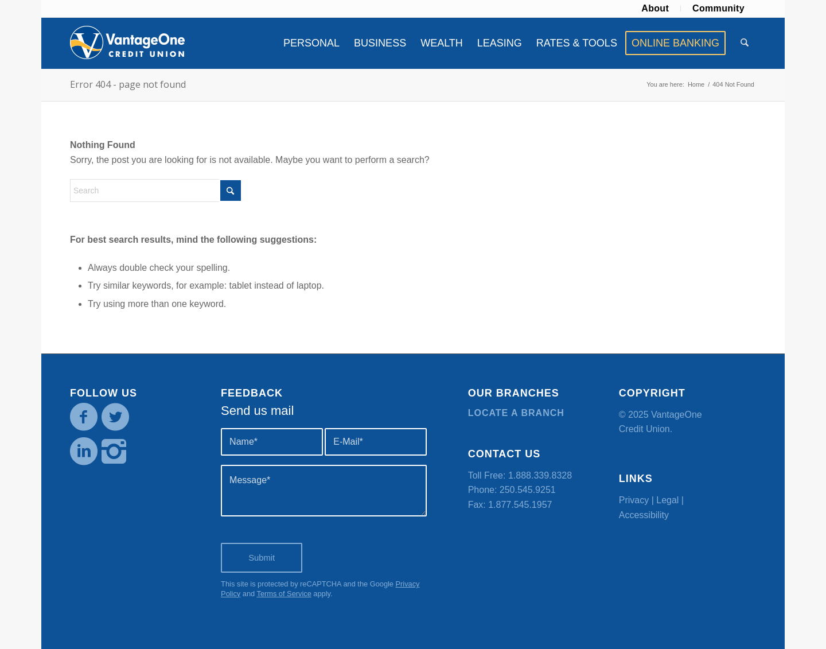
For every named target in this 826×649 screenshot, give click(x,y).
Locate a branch (516, 413)
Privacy (634, 500)
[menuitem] (655, 8)
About (655, 8)
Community (718, 8)
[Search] (744, 43)
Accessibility (644, 515)
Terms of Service (283, 593)
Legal (667, 500)
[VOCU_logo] (127, 43)
